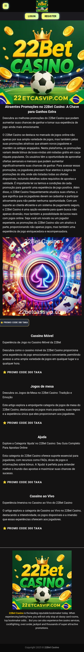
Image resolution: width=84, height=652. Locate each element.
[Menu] (5, 6)
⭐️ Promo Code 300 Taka (16, 323)
